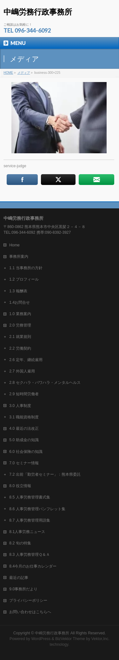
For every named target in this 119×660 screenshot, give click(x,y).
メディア (23, 72)
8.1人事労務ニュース (27, 532)
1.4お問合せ (19, 302)
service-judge (14, 166)
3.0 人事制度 (20, 405)
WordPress (40, 639)
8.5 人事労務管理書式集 (29, 497)
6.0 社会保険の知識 (25, 451)
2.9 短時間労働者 (23, 394)
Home (14, 245)
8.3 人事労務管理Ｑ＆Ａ (29, 554)
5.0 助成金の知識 (23, 440)
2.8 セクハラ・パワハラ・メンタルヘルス (44, 382)
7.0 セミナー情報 (23, 463)
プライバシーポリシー (28, 600)
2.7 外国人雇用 (22, 371)
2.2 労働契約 (20, 348)
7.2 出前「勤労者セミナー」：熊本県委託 (44, 474)
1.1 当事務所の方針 (25, 268)
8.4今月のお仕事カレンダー (32, 566)
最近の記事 (18, 577)
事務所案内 (18, 256)
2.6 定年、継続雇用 (25, 360)
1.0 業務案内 (20, 314)
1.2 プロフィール (23, 279)
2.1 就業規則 (20, 336)
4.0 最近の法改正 (23, 428)
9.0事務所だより (23, 589)
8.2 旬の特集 (20, 543)
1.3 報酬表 (18, 291)
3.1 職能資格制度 (23, 417)
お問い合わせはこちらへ (30, 612)
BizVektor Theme (70, 639)
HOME (8, 72)
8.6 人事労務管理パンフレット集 (37, 509)
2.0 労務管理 (20, 325)
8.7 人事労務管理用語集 (29, 520)
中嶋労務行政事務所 (37, 12)
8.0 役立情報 (20, 486)
